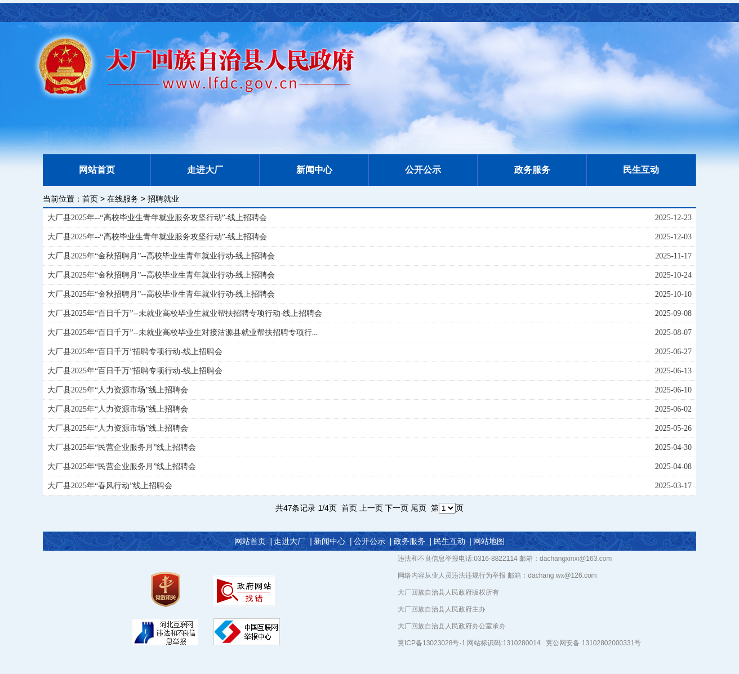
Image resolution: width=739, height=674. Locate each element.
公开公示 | (372, 541)
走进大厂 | (292, 541)
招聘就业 (163, 198)
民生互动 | (452, 541)
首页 (90, 198)
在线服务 (123, 198)
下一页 (396, 507)
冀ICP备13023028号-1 (432, 643)
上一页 (371, 507)
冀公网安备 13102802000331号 (593, 643)
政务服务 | (412, 541)
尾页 (418, 507)
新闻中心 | (332, 541)
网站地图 (489, 541)
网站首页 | (253, 541)
